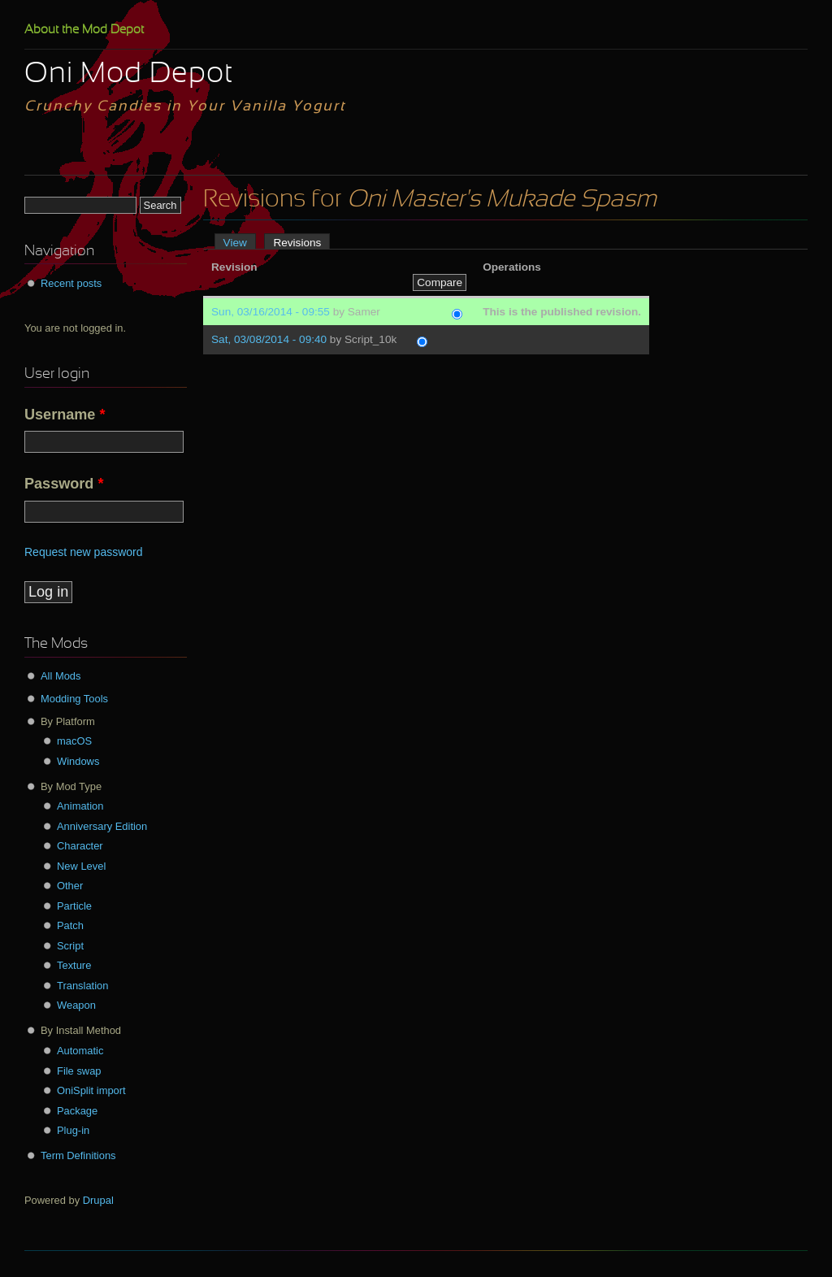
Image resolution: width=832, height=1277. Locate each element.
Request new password (83, 551)
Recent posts (71, 283)
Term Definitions (78, 1155)
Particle (74, 906)
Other (70, 886)
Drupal (98, 1200)
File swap (79, 1071)
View (235, 243)
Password (63, 484)
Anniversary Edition (102, 826)
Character (80, 846)
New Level (81, 866)
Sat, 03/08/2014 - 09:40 (269, 339)
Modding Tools (74, 699)
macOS (74, 741)
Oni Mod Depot (128, 75)
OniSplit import (91, 1090)
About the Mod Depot (84, 30)
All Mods (61, 676)
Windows (78, 761)
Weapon (76, 1005)
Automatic (80, 1051)
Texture (74, 965)
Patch (70, 925)
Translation (82, 985)
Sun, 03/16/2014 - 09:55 (270, 312)
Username (65, 414)
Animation (80, 806)
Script (70, 946)
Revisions (301, 243)
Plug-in (73, 1130)
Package (77, 1111)
